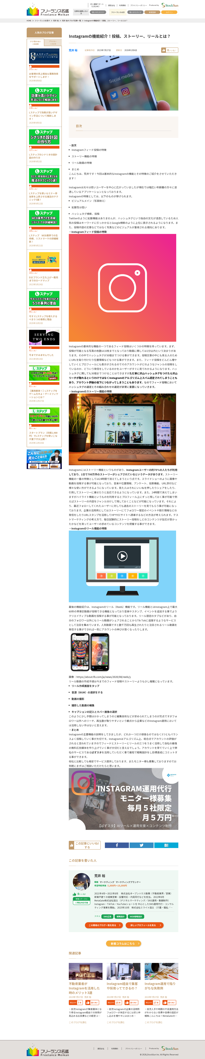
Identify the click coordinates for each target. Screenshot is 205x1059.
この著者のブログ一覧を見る (102, 925)
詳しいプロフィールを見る (143, 925)
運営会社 (111, 5)
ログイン (169, 12)
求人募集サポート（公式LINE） (97, 5)
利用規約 (122, 5)
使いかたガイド (98, 12)
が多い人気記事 (35, 42)
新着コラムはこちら (123, 943)
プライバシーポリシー (138, 5)
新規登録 (152, 12)
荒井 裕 (73, 50)
